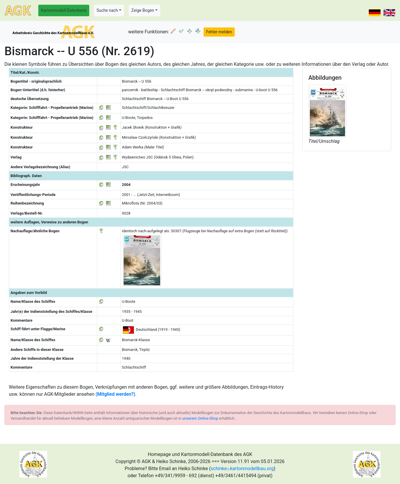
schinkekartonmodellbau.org (242, 468)
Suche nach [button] (107, 10)
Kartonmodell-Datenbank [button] (64, 10)
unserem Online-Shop (200, 418)
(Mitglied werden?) (115, 394)
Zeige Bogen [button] (142, 10)
